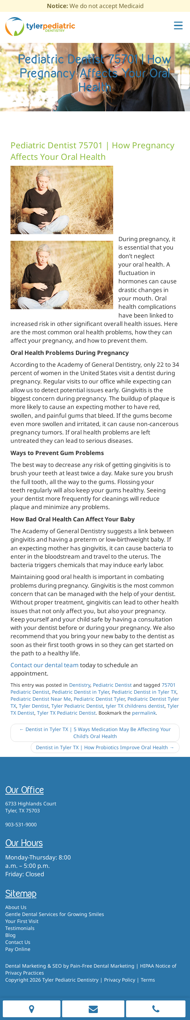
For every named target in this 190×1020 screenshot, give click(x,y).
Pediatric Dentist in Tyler (80, 691)
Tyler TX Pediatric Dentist (66, 712)
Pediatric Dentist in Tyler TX (144, 691)
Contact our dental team (44, 665)
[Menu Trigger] (178, 25)
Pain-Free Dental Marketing (102, 965)
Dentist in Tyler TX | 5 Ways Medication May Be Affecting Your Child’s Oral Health (95, 732)
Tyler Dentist (34, 705)
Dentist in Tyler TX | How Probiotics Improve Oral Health (105, 747)
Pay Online (17, 949)
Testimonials (20, 928)
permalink (144, 712)
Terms (148, 979)
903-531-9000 (21, 824)
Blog (10, 935)
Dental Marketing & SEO (33, 965)
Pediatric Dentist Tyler (99, 698)
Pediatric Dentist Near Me (40, 698)
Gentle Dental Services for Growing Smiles (54, 914)
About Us (16, 907)
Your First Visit (21, 921)
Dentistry (79, 685)
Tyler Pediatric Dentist (77, 705)
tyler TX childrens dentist (135, 705)
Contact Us (17, 942)
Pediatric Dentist (112, 685)
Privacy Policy (119, 979)
